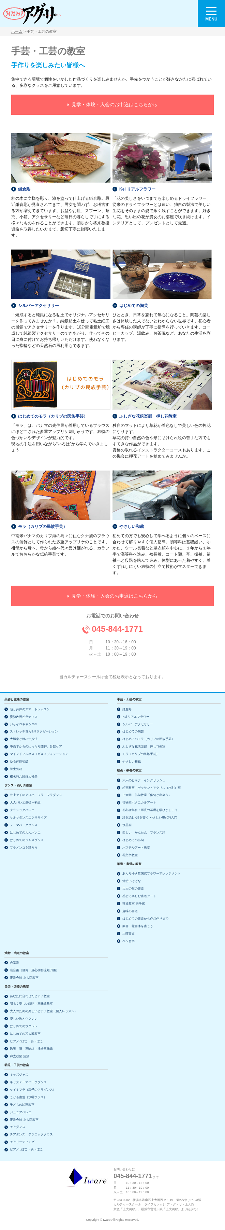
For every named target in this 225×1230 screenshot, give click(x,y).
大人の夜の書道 (133, 888)
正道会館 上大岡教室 (24, 977)
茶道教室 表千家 (133, 903)
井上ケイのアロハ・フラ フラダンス (36, 795)
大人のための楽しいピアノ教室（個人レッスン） (43, 1011)
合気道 (14, 962)
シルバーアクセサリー (38, 297)
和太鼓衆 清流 (19, 1056)
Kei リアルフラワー (137, 180)
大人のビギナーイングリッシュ (143, 780)
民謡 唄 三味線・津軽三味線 (31, 1048)
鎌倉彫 (24, 180)
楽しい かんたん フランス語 (143, 832)
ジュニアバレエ (20, 1112)
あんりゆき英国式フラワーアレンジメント (151, 873)
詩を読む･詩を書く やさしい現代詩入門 (149, 817)
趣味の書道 (130, 911)
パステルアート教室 (136, 847)
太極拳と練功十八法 (24, 739)
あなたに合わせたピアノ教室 (30, 996)
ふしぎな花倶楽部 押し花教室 (148, 407)
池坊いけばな (131, 881)
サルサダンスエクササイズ (28, 817)
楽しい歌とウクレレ (24, 1018)
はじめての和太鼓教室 (25, 1033)
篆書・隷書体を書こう (137, 926)
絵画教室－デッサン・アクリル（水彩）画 (151, 787)
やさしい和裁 (131, 518)
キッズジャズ (19, 1074)
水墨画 (127, 825)
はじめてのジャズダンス (27, 840)
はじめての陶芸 (133, 297)
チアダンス (17, 1127)
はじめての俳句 (133, 840)
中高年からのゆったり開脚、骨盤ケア (36, 746)
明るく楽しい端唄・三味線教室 (31, 1003)
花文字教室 (130, 855)
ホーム (16, 31)
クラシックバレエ (22, 810)
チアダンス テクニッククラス (31, 1134)
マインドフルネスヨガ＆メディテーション (39, 754)
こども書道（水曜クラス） (28, 1097)
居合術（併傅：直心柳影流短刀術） (34, 970)
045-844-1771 (117, 620)
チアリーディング (22, 1142)
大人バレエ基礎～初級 (25, 802)
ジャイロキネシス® (23, 724)
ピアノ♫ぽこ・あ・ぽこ (26, 1041)
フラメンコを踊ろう (24, 847)
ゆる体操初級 (19, 761)
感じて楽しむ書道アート (139, 896)
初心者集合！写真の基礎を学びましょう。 (151, 810)
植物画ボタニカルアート (139, 802)
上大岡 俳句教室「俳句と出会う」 (146, 795)
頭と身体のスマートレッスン (30, 709)
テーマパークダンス (24, 825)
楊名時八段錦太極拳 (24, 776)
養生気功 (16, 769)
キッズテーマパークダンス (28, 1082)
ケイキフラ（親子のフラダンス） (33, 1089)
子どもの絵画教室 (22, 1104)
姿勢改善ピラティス (24, 716)
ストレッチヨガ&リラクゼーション (34, 731)
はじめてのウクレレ (24, 1026)
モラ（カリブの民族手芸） (42, 518)
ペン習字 (128, 941)
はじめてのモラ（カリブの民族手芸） (53, 407)
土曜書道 (128, 933)
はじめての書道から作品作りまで (145, 918)
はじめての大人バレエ (25, 832)
